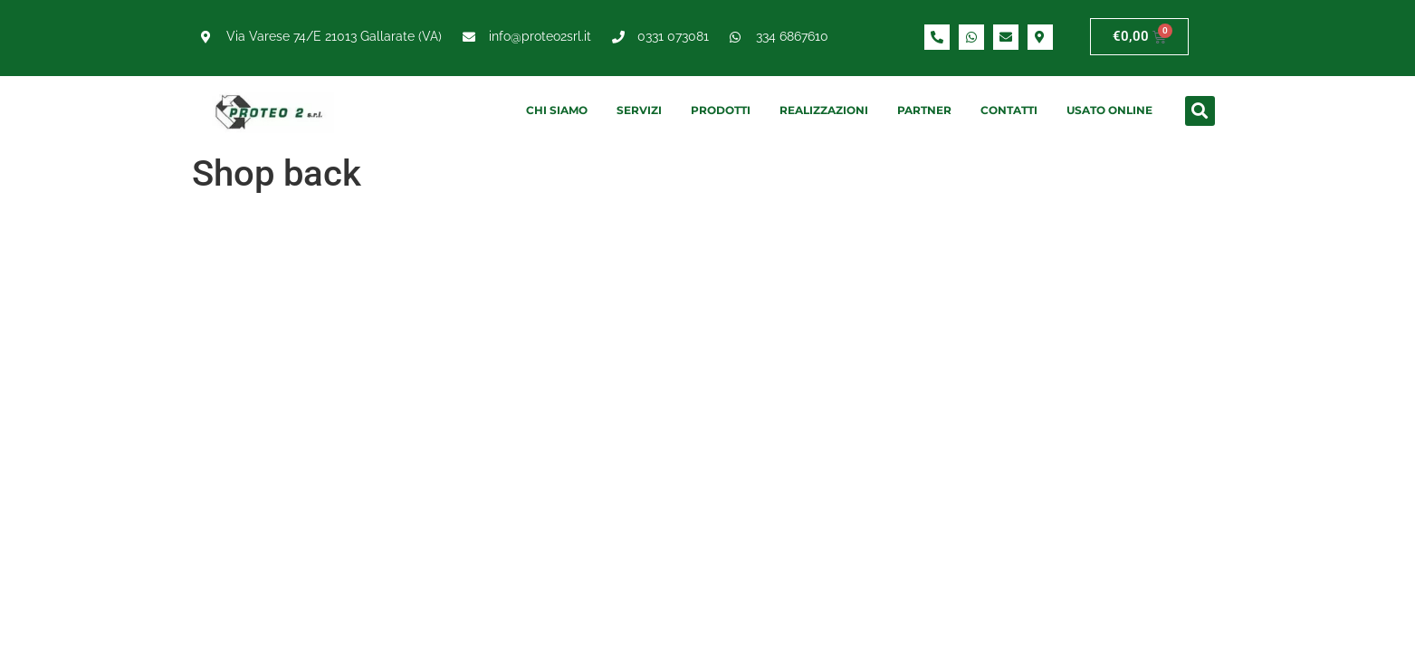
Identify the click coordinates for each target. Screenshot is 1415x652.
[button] (1200, 111)
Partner (924, 110)
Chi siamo (557, 110)
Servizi (639, 110)
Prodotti (721, 110)
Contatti (1008, 110)
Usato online (1109, 110)
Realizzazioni (823, 110)
